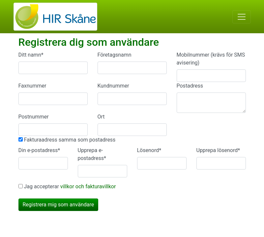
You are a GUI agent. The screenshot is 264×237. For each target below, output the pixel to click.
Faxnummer (32, 86)
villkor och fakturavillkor (88, 186)
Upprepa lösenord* (218, 150)
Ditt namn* (31, 55)
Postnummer (33, 117)
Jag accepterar (70, 186)
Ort (101, 117)
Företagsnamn (115, 55)
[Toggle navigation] (241, 16)
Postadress (190, 86)
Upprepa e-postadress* (92, 154)
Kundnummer (113, 86)
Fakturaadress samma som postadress (69, 140)
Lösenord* (149, 150)
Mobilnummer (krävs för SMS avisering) (211, 59)
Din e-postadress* (39, 150)
